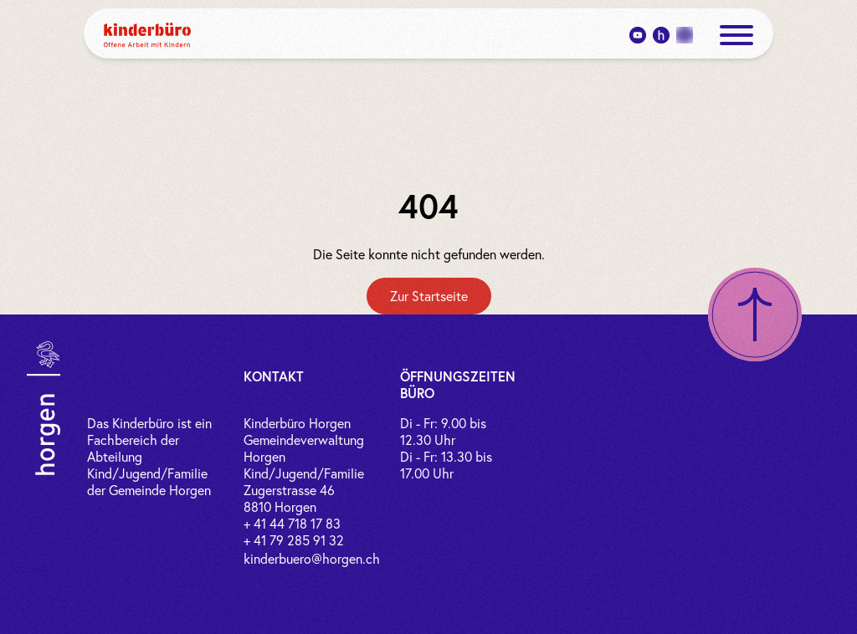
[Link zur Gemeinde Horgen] (43, 408)
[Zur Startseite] (429, 296)
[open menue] (736, 35)
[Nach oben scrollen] (755, 314)
